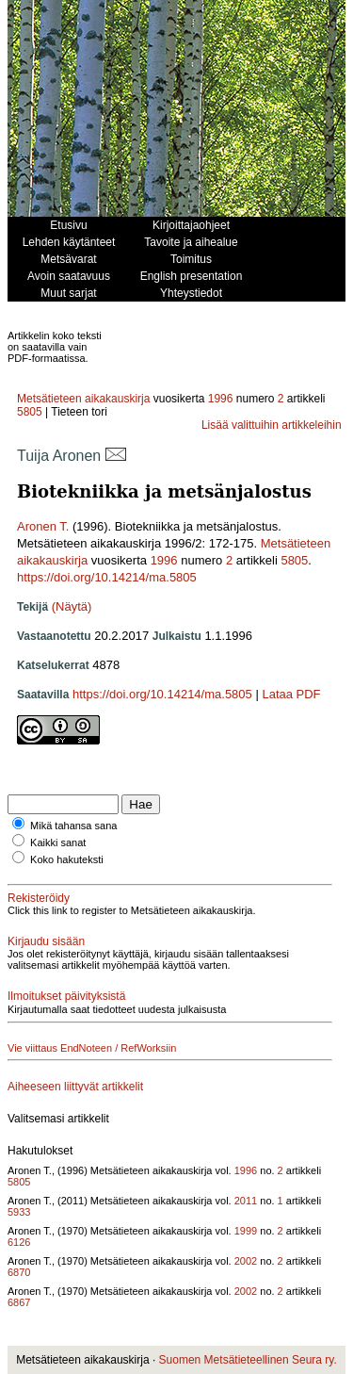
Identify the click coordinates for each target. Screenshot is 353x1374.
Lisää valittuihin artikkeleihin (271, 425)
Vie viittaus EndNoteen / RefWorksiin (92, 1048)
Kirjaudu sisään (46, 941)
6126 (19, 1242)
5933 (19, 1212)
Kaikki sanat (58, 842)
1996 (220, 398)
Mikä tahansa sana (73, 825)
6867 (19, 1302)
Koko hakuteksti (67, 859)
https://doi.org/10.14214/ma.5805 (107, 577)
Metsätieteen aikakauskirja (83, 398)
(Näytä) (72, 606)
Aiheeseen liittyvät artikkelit (75, 1086)
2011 (245, 1200)
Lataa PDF (291, 694)
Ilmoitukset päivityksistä (66, 996)
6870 (19, 1272)
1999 (245, 1230)
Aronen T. (43, 526)
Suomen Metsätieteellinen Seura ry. (248, 1359)
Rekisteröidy (39, 898)
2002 (245, 1261)
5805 (29, 411)
